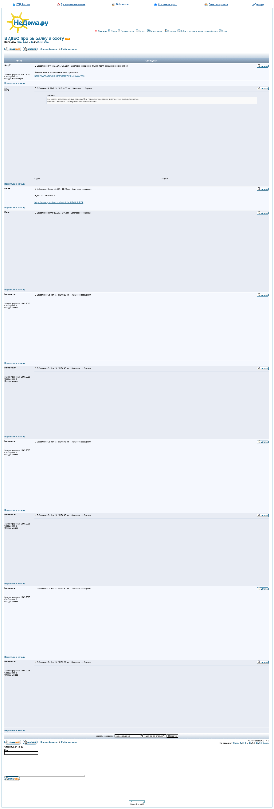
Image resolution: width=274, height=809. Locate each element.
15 (38, 42)
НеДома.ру (258, 4)
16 (42, 42)
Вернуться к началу (14, 83)
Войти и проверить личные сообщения (198, 31)
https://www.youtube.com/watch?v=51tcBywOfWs (59, 76)
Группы (141, 31)
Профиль (171, 31)
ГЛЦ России (23, 4)
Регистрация (154, 31)
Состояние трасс (167, 4)
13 (32, 42)
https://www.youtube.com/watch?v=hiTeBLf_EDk (58, 202)
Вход (223, 31)
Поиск (112, 31)
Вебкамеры (122, 4)
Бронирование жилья (73, 4)
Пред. (19, 42)
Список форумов (49, 49)
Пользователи (126, 31)
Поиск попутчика (218, 4)
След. (46, 42)
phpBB (141, 804)
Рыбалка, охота (69, 49)
